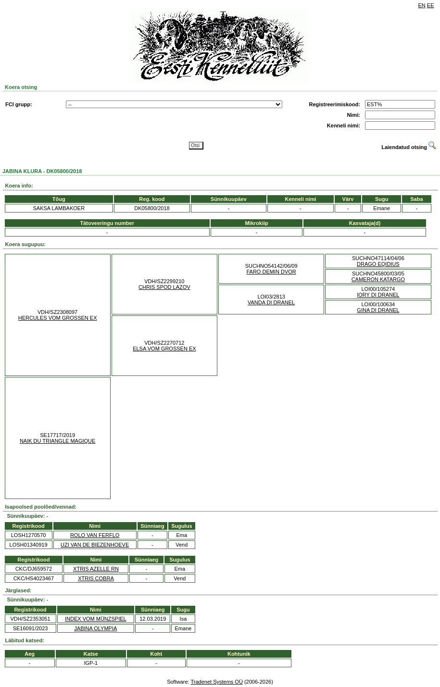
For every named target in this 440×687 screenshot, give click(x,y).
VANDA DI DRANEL (271, 302)
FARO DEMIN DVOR (271, 272)
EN (422, 5)
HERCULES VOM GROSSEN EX (57, 318)
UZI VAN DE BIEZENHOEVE (95, 545)
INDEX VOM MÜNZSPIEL (95, 619)
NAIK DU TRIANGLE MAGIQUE (58, 441)
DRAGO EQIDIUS (378, 264)
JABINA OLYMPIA (95, 628)
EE (430, 5)
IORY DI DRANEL (378, 295)
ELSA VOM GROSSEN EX (164, 348)
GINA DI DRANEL (378, 310)
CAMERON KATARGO (378, 279)
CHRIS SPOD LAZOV (164, 287)
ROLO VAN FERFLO (94, 535)
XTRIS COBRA (96, 578)
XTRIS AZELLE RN (96, 569)
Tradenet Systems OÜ (216, 682)
